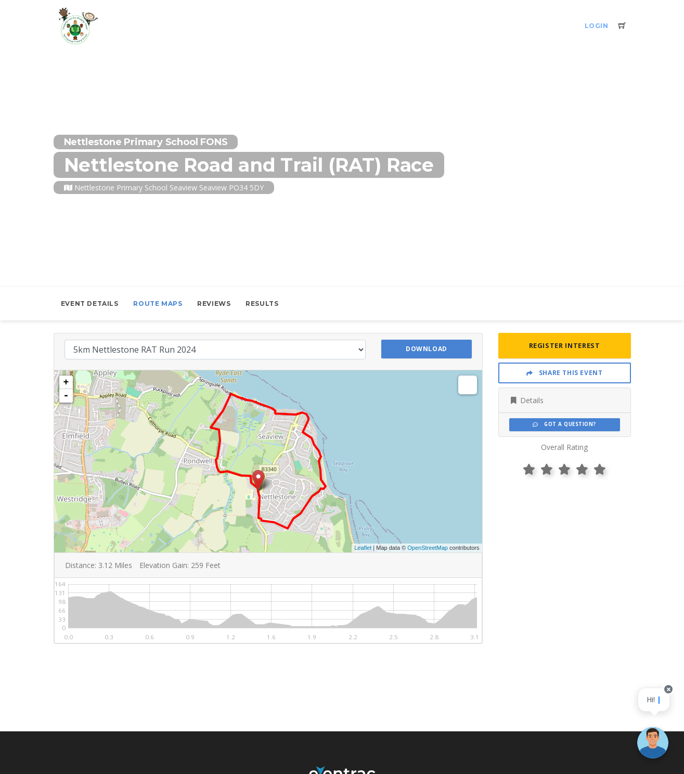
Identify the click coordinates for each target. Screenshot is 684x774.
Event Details (90, 303)
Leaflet (362, 548)
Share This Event (564, 372)
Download (426, 348)
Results (262, 303)
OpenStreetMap (427, 548)
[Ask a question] (652, 742)
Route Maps (157, 303)
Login (597, 26)
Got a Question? (564, 424)
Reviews (213, 303)
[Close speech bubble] (667, 700)
